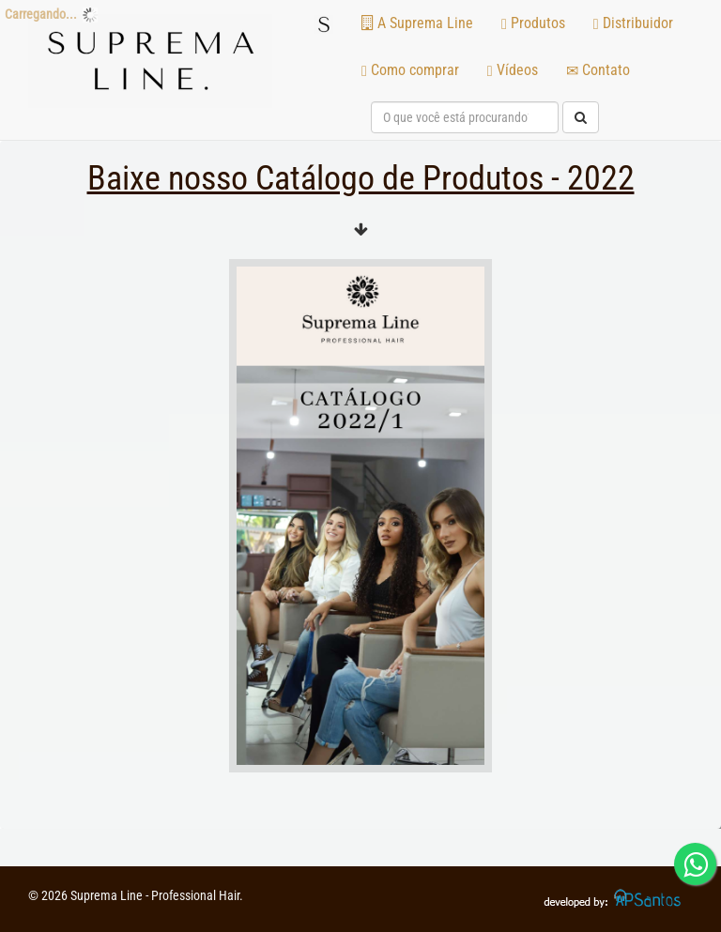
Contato (598, 70)
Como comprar (410, 70)
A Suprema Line (417, 23)
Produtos (533, 23)
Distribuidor (633, 23)
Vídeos (512, 70)
